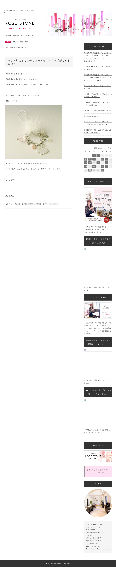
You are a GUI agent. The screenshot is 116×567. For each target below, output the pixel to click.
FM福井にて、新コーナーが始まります (98, 110)
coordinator (53, 204)
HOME (8, 35)
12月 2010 (98, 148)
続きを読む (10, 196)
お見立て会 (29, 35)
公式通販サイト (18, 35)
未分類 (17, 204)
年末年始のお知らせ (91, 116)
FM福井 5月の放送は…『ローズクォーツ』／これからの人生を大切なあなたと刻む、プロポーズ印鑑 (98, 77)
